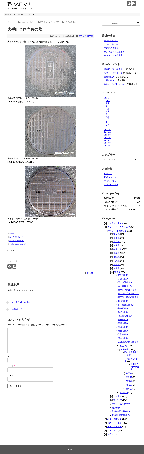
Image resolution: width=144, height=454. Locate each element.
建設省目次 (123, 301)
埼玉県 (116, 245)
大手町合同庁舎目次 (17, 244)
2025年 (107, 98)
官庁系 (117, 272)
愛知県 (116, 234)
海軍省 (129, 373)
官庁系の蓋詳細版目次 (128, 297)
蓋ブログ (117, 400)
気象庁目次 (123, 308)
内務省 (129, 385)
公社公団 (124, 392)
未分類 (110, 434)
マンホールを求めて (117, 231)
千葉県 (116, 253)
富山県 (116, 238)
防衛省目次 (123, 334)
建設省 (129, 377)
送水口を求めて (114, 427)
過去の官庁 (125, 349)
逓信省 (129, 381)
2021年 (107, 138)
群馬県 (116, 261)
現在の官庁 (125, 346)
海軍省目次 (123, 319)
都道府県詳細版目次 (121, 415)
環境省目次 (123, 323)
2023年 (107, 132)
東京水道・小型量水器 (114, 52)
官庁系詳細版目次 (16, 237)
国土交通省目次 (125, 282)
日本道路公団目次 (126, 305)
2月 (107, 122)
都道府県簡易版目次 (121, 411)
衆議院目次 (123, 327)
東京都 (116, 241)
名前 (10, 356)
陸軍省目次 (14, 309)
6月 (107, 111)
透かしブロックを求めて (118, 227)
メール (11, 366)
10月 (108, 101)
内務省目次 (123, 275)
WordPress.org (111, 185)
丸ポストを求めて (115, 423)
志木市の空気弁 (111, 40)
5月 (107, 114)
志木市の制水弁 (111, 44)
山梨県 (116, 265)
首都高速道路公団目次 (128, 342)
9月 (107, 103)
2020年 (107, 140)
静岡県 (116, 268)
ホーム (12, 233)
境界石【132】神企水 (114, 84)
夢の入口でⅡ (19, 4)
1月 (107, 125)
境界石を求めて (114, 419)
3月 (107, 119)
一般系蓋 (117, 396)
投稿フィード (110, 177)
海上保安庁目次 (125, 316)
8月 (107, 106)
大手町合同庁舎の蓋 (134, 367)
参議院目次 (123, 279)
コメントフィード (112, 181)
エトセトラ (112, 430)
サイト (10, 375)
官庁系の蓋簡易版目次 (128, 293)
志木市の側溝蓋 (111, 48)
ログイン (108, 174)
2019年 (107, 143)
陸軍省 (129, 389)
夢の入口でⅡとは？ (26, 14)
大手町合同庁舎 (86, 36)
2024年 (107, 129)
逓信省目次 (123, 331)
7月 (107, 109)
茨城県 (116, 257)
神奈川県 (117, 249)
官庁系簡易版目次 (16, 241)
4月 (107, 117)
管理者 (90, 273)
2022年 (107, 135)
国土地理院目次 (125, 286)
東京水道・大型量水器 (114, 55)
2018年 (107, 146)
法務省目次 (123, 312)
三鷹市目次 (109, 77)
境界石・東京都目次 (113, 69)
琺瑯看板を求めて (115, 223)
